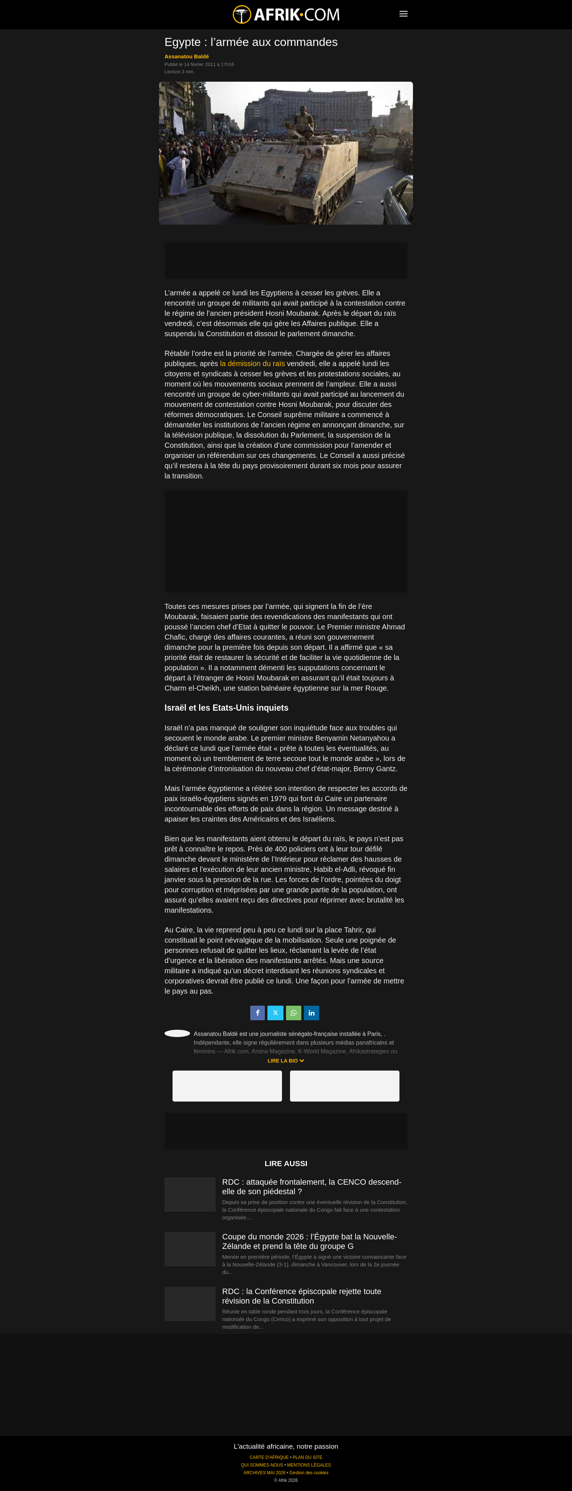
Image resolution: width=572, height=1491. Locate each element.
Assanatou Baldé (187, 56)
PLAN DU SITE (307, 1457)
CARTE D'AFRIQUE (269, 1457)
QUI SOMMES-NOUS (262, 1465)
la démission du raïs (252, 364)
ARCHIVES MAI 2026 (265, 1472)
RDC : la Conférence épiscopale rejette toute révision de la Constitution (302, 1296)
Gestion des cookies (308, 1472)
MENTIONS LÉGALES (309, 1465)
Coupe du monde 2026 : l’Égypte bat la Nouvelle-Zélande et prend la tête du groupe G (309, 1241)
